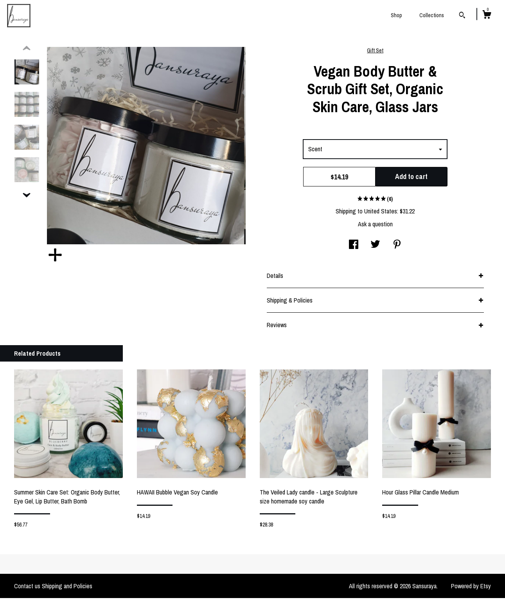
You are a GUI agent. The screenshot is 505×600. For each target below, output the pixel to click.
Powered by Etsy (471, 588)
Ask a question (375, 226)
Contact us (27, 588)
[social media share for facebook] (353, 247)
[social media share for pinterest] (397, 247)
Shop (396, 15)
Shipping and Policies (67, 588)
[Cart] (486, 15)
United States (380, 213)
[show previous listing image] (26, 50)
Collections (431, 15)
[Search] (462, 16)
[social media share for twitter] (375, 247)
